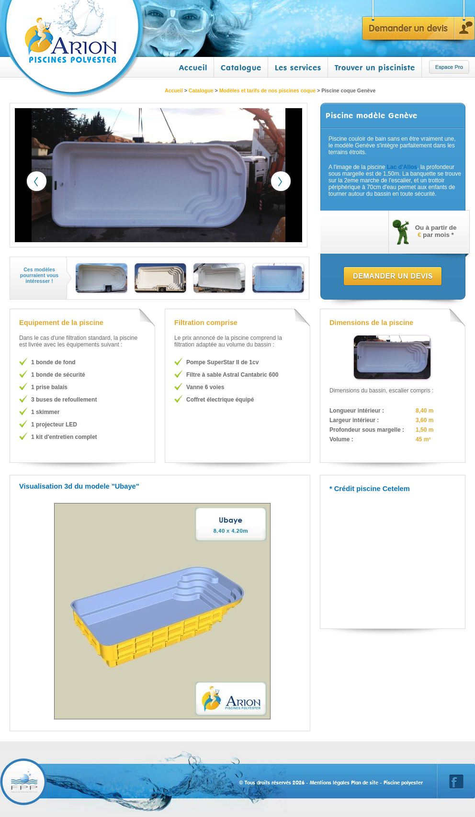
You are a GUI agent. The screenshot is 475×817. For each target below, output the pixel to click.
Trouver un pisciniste (375, 67)
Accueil (193, 67)
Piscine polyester (403, 782)
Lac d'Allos (402, 167)
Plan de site (364, 782)
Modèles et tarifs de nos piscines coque (267, 90)
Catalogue (241, 67)
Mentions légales (330, 782)
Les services (298, 67)
